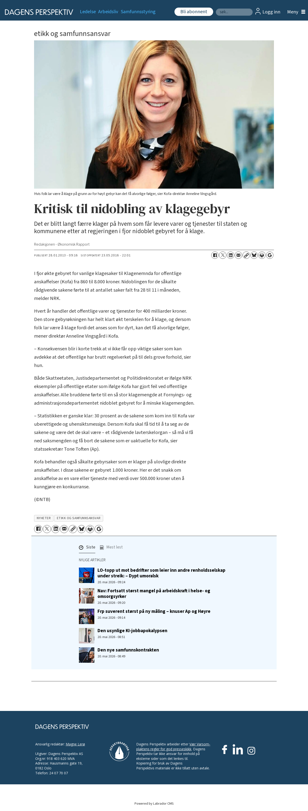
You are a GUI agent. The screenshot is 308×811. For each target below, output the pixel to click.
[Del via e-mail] (238, 255)
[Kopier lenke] (246, 255)
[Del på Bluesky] (254, 255)
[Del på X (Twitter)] (222, 255)
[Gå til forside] (37, 12)
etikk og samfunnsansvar (79, 518)
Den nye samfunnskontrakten (128, 650)
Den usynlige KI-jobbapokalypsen (132, 630)
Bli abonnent (193, 11)
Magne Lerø (75, 744)
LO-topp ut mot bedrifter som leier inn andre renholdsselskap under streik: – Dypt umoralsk (161, 573)
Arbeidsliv (108, 11)
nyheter (44, 518)
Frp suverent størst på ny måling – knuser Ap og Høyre (154, 611)
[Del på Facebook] (215, 255)
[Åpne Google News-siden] (269, 255)
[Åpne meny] (295, 12)
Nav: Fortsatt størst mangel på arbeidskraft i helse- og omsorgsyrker (154, 593)
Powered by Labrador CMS (154, 803)
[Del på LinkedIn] (230, 255)
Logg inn (271, 12)
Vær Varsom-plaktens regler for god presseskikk (173, 746)
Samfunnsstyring (138, 11)
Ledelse (88, 11)
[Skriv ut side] (262, 255)
